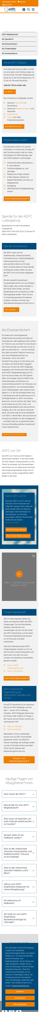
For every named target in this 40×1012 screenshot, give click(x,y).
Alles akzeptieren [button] (20, 1004)
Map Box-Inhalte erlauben (16, 530)
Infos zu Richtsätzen (15, 671)
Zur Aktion (9, 92)
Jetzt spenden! (10, 310)
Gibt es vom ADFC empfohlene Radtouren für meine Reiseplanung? (16, 887)
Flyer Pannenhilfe (14, 729)
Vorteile (10, 117)
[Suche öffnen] (28, 9)
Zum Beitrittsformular (13, 126)
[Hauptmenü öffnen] (33, 9)
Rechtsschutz (12, 114)
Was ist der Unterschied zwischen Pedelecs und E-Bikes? (16, 870)
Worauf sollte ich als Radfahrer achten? (14, 836)
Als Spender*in (7, 39)
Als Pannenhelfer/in (9, 53)
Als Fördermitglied (9, 49)
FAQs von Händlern (14, 726)
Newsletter (7, 5)
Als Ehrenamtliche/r (9, 44)
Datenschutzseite (12, 522)
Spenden (22, 2)
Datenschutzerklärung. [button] (20, 986)
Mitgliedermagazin (23, 109)
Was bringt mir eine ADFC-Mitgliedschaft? (16, 806)
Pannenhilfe (19, 103)
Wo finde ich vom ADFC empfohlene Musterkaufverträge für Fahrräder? (15, 918)
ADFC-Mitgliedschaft (10, 34)
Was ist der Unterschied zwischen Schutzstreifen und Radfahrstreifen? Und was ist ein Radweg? (18, 852)
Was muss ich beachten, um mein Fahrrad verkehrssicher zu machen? (18, 821)
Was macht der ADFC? (15, 794)
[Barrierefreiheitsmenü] (23, 9)
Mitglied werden (9, 2)
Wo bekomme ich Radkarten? (12, 901)
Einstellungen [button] (20, 998)
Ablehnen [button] (20, 991)
